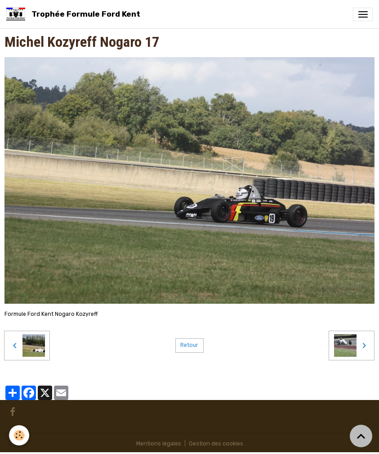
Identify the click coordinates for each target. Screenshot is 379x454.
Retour (189, 345)
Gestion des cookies (216, 444)
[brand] (74, 14)
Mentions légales (158, 444)
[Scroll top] (361, 436)
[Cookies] (19, 435)
